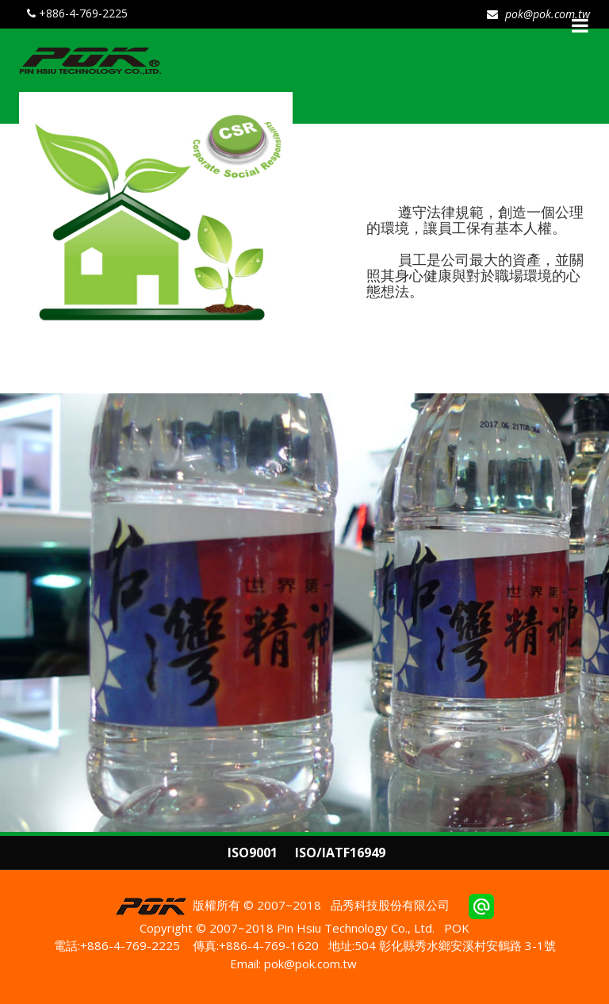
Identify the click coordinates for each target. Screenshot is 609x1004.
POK (456, 928)
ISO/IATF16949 (340, 852)
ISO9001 (253, 852)
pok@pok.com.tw (546, 13)
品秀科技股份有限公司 (390, 905)
